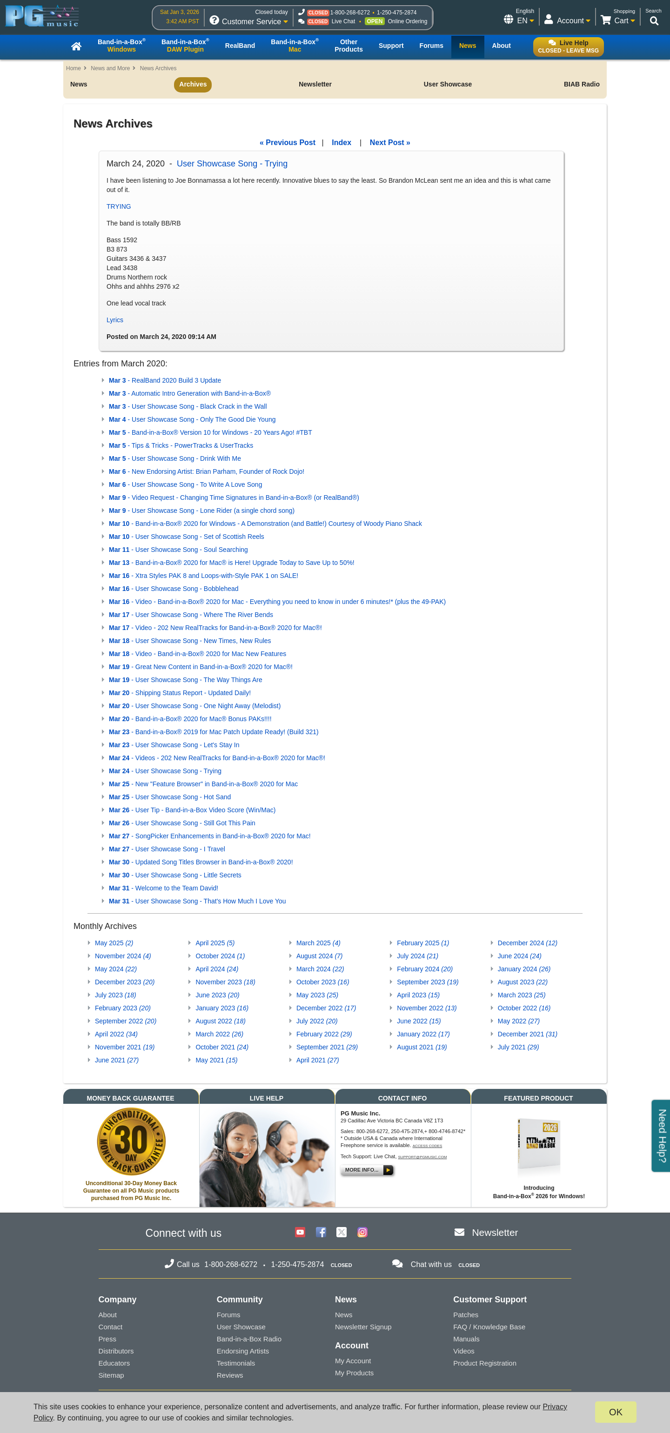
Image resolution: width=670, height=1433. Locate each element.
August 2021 (422, 1047)
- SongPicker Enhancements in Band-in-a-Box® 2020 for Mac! (210, 836)
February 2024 (425, 969)
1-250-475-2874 (396, 12)
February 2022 (324, 1034)
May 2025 (114, 943)
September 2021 (327, 1047)
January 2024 (524, 969)
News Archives (158, 68)
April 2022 (116, 1034)
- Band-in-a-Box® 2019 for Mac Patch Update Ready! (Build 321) (214, 732)
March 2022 (219, 1034)
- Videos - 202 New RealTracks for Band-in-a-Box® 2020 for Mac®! (217, 758)
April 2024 (216, 969)
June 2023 (217, 995)
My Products (354, 1373)
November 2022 (426, 1008)
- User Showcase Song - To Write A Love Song (185, 484)
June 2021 (117, 1060)
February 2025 (423, 943)
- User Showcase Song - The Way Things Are (185, 679)
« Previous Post (287, 142)
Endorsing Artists (243, 1351)
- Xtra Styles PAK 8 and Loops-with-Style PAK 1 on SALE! (203, 575)
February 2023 (123, 1008)
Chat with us (431, 1264)
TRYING (119, 206)
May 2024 (116, 969)
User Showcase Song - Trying (232, 163)
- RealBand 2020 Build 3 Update (165, 380)
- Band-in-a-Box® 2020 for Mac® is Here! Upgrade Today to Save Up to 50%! (232, 562)
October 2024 (220, 956)
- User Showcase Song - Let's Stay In (174, 745)
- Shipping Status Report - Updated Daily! (180, 693)
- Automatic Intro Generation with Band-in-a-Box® (190, 393)
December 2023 (124, 982)
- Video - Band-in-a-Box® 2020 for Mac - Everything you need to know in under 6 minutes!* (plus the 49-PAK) (277, 601)
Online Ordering (408, 21)
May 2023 (317, 995)
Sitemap (111, 1375)
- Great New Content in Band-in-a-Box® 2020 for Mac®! (201, 666)
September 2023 (427, 982)
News (78, 84)
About (108, 1315)
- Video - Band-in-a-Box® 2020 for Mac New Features (197, 653)
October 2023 (322, 982)
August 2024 (319, 956)
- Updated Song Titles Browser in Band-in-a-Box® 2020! (201, 862)
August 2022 (220, 1021)
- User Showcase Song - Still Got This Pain (182, 823)
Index (341, 142)
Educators (114, 1363)
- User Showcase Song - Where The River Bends (191, 614)
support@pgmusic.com (422, 1157)
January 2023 (221, 1008)
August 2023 (523, 982)
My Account (353, 1361)
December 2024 (527, 943)
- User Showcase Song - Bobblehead (174, 588)
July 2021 (518, 1047)
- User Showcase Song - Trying (165, 771)
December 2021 (527, 1034)
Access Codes (427, 1146)
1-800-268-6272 (350, 12)
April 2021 (317, 1060)
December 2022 (326, 1008)
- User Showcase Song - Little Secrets (175, 875)
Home (73, 68)
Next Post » (390, 142)
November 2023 (225, 982)
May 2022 (519, 1021)
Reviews (230, 1375)
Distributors (116, 1351)
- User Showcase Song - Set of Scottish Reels (186, 536)
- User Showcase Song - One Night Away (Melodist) (195, 706)
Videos (464, 1351)
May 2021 (216, 1060)
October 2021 (221, 1047)
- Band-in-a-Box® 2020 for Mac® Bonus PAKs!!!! (190, 719)
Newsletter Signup (363, 1327)
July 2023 (115, 995)
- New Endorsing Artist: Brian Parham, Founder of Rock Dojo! (206, 471)
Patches (465, 1315)
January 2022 (423, 1034)
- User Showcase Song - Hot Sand (170, 797)
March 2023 (522, 995)
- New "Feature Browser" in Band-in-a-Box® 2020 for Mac (203, 784)
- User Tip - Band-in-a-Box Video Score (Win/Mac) (192, 810)
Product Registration (484, 1363)
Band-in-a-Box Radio (249, 1339)
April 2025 (214, 943)
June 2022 (419, 1021)
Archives (193, 84)
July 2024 (417, 956)
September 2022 (125, 1021)
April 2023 (418, 995)
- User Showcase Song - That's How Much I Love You (197, 901)
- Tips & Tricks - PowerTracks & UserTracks (181, 445)
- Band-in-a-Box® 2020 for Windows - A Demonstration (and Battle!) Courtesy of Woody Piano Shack (265, 523)
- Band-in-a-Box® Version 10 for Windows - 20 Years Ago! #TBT (210, 432)
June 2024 (520, 956)
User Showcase (448, 84)
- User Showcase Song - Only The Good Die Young (192, 419)
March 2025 (318, 943)
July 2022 (317, 1021)
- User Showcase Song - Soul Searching (178, 549)
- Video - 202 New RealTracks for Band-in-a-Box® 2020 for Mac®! (215, 627)
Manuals (466, 1339)
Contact (111, 1327)
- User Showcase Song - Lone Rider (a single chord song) (202, 510)
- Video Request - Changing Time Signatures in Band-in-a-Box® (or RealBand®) (234, 497)
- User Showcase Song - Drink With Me (175, 458)
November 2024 (123, 956)
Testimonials (236, 1363)
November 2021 (124, 1047)
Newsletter (315, 84)
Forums (229, 1315)
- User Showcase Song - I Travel (167, 849)
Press (107, 1339)
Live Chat (343, 21)
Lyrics (115, 320)
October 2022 (524, 1008)
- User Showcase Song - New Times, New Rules (190, 640)
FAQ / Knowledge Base (489, 1327)
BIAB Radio (582, 84)
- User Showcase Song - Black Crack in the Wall (188, 406)
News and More (110, 68)
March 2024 (320, 969)
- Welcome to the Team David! (163, 888)
